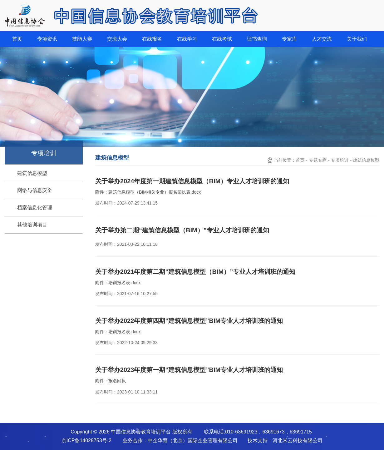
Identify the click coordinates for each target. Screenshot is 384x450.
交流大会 (117, 39)
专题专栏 (318, 160)
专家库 (289, 39)
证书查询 (257, 39)
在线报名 (152, 39)
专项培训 (339, 160)
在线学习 (187, 39)
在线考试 (222, 39)
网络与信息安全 (34, 190)
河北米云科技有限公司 (297, 440)
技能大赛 (82, 39)
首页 (17, 39)
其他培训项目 (32, 224)
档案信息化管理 (34, 207)
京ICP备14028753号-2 (86, 440)
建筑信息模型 (32, 173)
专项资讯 (47, 39)
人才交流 (322, 39)
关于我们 (357, 39)
